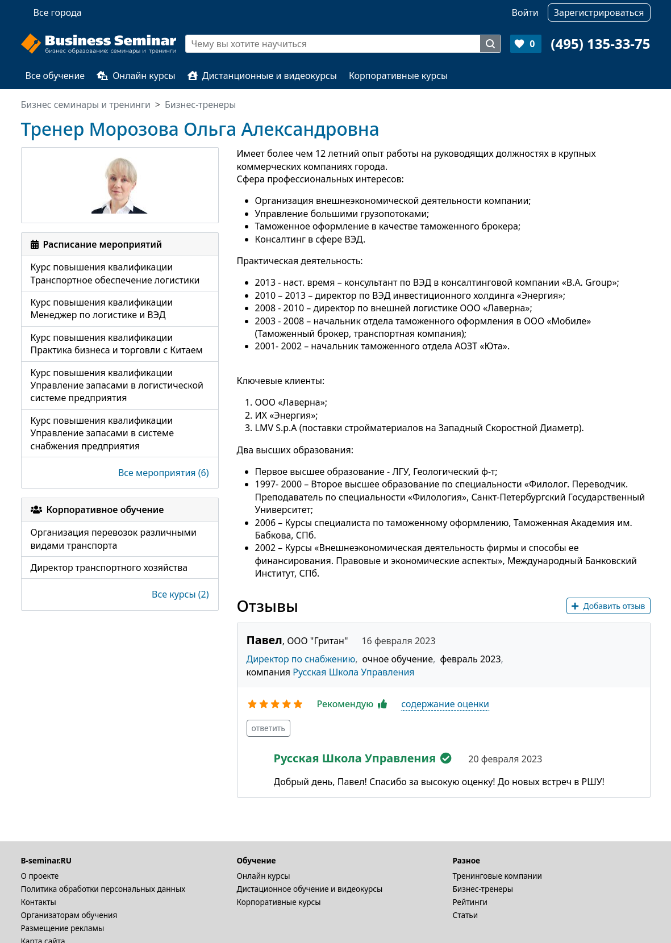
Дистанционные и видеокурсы (262, 75)
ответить (269, 728)
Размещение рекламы (63, 928)
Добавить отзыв (608, 605)
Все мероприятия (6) (163, 472)
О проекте (40, 875)
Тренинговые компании (497, 875)
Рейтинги (470, 901)
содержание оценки (445, 704)
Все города (58, 12)
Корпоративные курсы (398, 75)
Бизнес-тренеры (483, 888)
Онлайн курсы (136, 75)
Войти (525, 12)
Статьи (465, 914)
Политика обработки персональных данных (103, 888)
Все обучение (55, 75)
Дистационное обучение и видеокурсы (310, 888)
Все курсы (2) (180, 594)
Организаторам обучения (69, 914)
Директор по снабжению (301, 659)
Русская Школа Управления (353, 672)
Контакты (38, 901)
